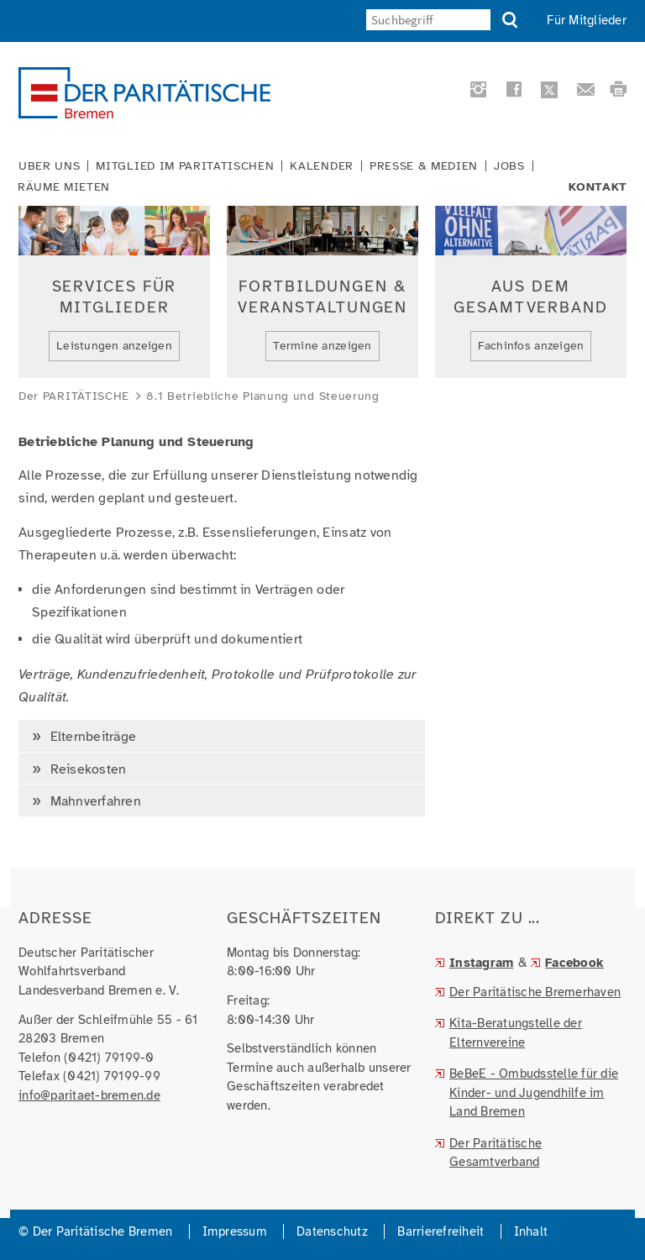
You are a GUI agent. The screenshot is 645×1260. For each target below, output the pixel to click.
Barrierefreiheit (440, 1231)
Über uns (49, 166)
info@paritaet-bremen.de (89, 1095)
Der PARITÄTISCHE (73, 396)
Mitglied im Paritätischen (185, 166)
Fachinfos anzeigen (531, 346)
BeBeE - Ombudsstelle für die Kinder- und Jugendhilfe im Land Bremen (533, 1092)
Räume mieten (64, 187)
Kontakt (598, 187)
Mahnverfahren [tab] (93, 801)
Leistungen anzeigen (114, 346)
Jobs (509, 166)
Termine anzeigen (322, 346)
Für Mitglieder (587, 20)
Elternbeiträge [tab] (91, 736)
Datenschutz (332, 1231)
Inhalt (531, 1231)
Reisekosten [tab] (86, 769)
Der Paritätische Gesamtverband (495, 1153)
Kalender (321, 166)
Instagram (481, 962)
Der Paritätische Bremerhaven (535, 992)
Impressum (234, 1231)
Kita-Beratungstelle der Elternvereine (515, 1033)
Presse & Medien (424, 166)
